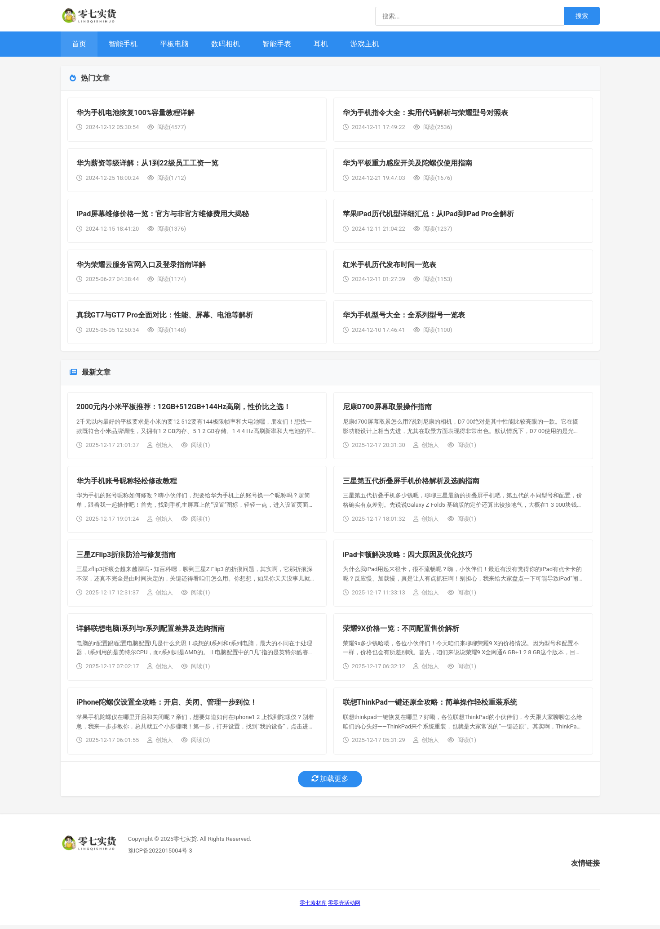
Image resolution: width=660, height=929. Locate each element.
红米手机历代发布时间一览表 (389, 265)
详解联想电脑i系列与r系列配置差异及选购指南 (151, 631)
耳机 (321, 44)
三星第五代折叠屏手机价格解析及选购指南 (411, 483)
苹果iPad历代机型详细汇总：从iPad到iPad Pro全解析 (428, 214)
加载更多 (330, 782)
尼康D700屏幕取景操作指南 (387, 409)
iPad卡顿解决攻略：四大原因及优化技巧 (407, 557)
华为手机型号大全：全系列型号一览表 (404, 317)
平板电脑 (174, 44)
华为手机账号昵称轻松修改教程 (127, 483)
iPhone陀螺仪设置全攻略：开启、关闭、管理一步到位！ (167, 705)
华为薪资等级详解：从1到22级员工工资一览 (148, 164)
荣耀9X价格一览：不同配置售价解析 (401, 631)
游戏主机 (364, 44)
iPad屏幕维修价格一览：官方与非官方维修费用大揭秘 (163, 214)
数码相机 (225, 44)
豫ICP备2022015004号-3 (160, 853)
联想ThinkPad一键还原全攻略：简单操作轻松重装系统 (430, 705)
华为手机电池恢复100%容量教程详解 (136, 112)
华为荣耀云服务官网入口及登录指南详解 (141, 265)
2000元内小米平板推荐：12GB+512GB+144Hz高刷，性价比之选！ (184, 409)
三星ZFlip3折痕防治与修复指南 (126, 557)
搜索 (582, 15)
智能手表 (276, 44)
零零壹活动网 (344, 906)
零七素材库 (313, 906)
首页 (79, 44)
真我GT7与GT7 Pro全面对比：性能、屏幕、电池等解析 (165, 317)
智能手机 (123, 44)
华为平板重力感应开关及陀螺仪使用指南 (407, 164)
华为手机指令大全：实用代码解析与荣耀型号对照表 (425, 112)
